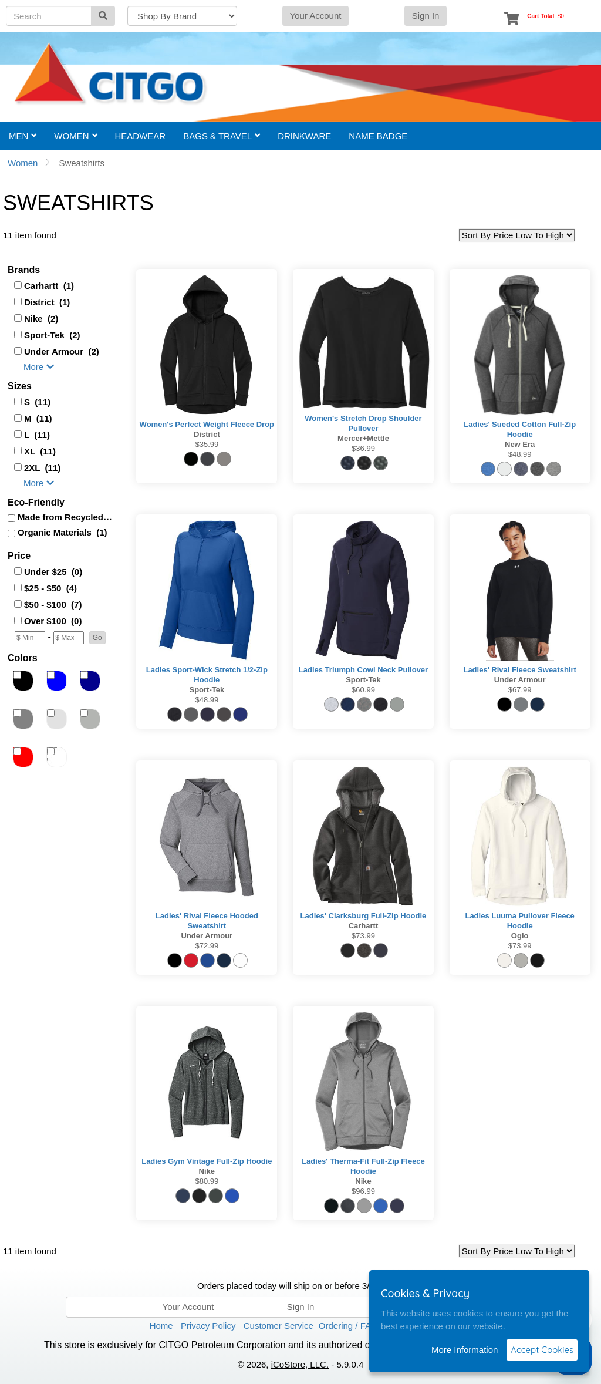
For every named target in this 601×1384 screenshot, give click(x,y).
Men (22, 136)
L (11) (37, 435)
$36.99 (363, 448)
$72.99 (206, 945)
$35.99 (206, 444)
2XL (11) (42, 468)
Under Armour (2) (61, 351)
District (207, 434)
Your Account (316, 16)
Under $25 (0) (53, 572)
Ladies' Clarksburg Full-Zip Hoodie (363, 915)
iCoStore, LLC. (300, 1364)
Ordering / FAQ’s (351, 1326)
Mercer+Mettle (363, 438)
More (38, 367)
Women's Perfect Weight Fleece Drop (207, 424)
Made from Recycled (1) (66, 517)
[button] (97, 637)
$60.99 (363, 689)
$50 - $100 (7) (53, 605)
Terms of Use (418, 1326)
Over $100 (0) (53, 621)
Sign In (426, 16)
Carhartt (364, 925)
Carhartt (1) (49, 286)
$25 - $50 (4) (50, 588)
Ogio (520, 935)
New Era (520, 444)
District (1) (47, 302)
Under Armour (520, 679)
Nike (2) (41, 319)
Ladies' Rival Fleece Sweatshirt (519, 669)
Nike (207, 1171)
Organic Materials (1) (62, 532)
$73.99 (363, 935)
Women (75, 136)
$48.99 (520, 454)
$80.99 (206, 1181)
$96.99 (363, 1191)
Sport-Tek (206, 689)
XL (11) (40, 451)
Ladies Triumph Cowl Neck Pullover (363, 669)
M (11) (38, 418)
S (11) (37, 402)
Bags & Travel (221, 136)
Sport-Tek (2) (52, 335)
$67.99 (520, 689)
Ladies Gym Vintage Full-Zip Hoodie (206, 1161)
